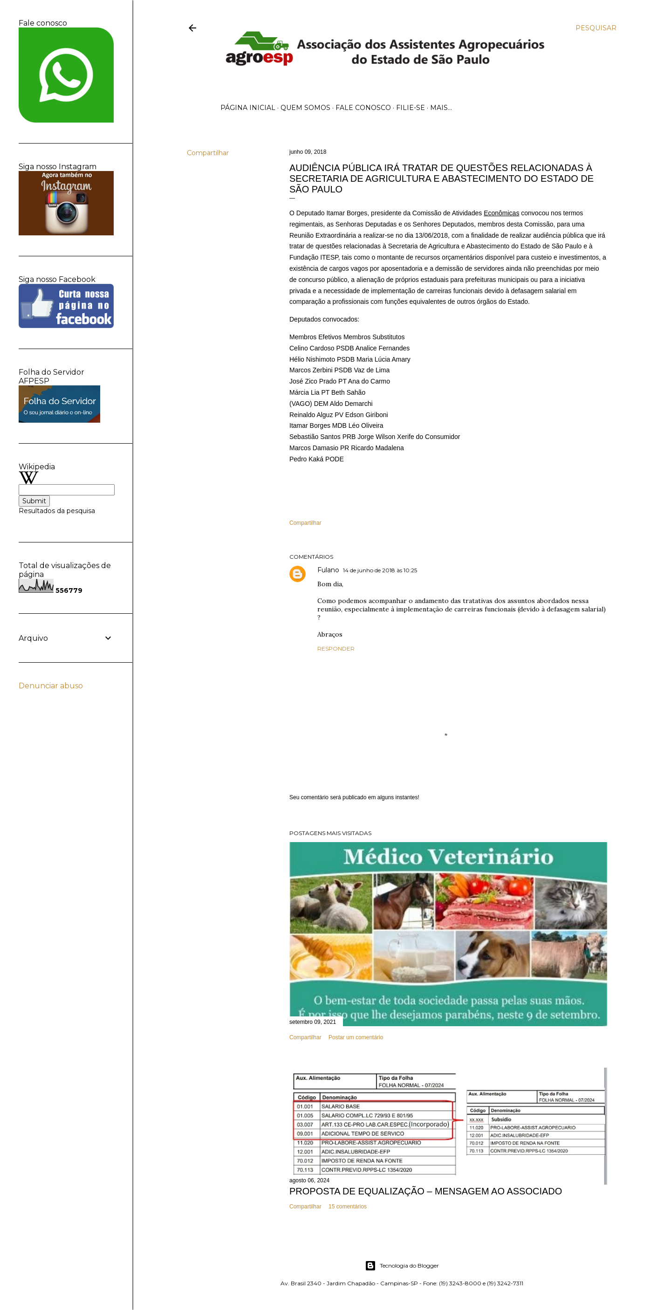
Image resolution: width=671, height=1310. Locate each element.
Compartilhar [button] (208, 153)
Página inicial (247, 107)
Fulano (328, 570)
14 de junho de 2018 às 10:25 (380, 570)
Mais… (441, 107)
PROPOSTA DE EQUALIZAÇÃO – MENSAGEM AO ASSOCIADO (425, 1191)
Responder (336, 648)
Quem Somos (305, 107)
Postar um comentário (356, 1037)
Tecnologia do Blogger (402, 1265)
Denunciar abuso (51, 685)
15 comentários (348, 1206)
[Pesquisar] (595, 28)
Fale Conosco (363, 107)
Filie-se (410, 107)
